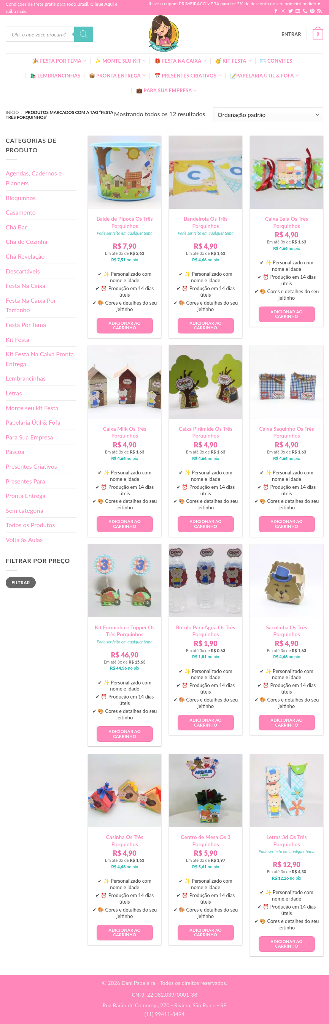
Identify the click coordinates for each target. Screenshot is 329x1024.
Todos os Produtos (30, 524)
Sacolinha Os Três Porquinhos (286, 630)
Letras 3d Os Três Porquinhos (286, 840)
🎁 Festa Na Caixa (180, 60)
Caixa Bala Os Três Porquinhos (286, 222)
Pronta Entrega (25, 495)
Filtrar (20, 582)
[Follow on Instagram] (283, 11)
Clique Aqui (102, 4)
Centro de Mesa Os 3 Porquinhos (205, 840)
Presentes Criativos (31, 466)
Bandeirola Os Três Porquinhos (205, 222)
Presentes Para (25, 481)
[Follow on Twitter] (290, 11)
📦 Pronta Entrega (117, 75)
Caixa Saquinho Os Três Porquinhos (286, 432)
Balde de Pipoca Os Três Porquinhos (125, 222)
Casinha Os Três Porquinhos (124, 840)
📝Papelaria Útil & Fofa (264, 75)
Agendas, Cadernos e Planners (34, 177)
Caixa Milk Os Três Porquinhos (124, 432)
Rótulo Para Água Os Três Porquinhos (205, 630)
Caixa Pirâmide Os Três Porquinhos (205, 432)
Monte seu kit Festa (32, 407)
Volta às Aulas (24, 539)
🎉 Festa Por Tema (60, 60)
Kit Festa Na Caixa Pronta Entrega (40, 358)
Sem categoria (24, 510)
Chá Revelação (25, 256)
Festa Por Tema (26, 324)
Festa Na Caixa (25, 285)
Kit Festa (17, 339)
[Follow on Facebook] (275, 11)
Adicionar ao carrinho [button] (124, 325)
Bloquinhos (21, 197)
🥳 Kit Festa (233, 60)
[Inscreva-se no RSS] (319, 11)
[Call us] (305, 11)
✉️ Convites (276, 61)
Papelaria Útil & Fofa (33, 422)
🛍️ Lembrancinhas (55, 76)
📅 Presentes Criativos (188, 75)
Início (12, 112)
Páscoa (15, 451)
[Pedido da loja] (268, 114)
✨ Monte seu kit (120, 60)
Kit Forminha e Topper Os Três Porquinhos (124, 630)
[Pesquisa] (83, 34)
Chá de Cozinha (27, 241)
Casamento (21, 212)
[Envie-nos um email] (298, 11)
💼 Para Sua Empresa (166, 90)
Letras (14, 393)
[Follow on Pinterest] (312, 11)
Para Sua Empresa (29, 437)
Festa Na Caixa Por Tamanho (31, 305)
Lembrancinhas (26, 378)
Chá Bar (16, 227)
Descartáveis (23, 271)
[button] (291, 34)
